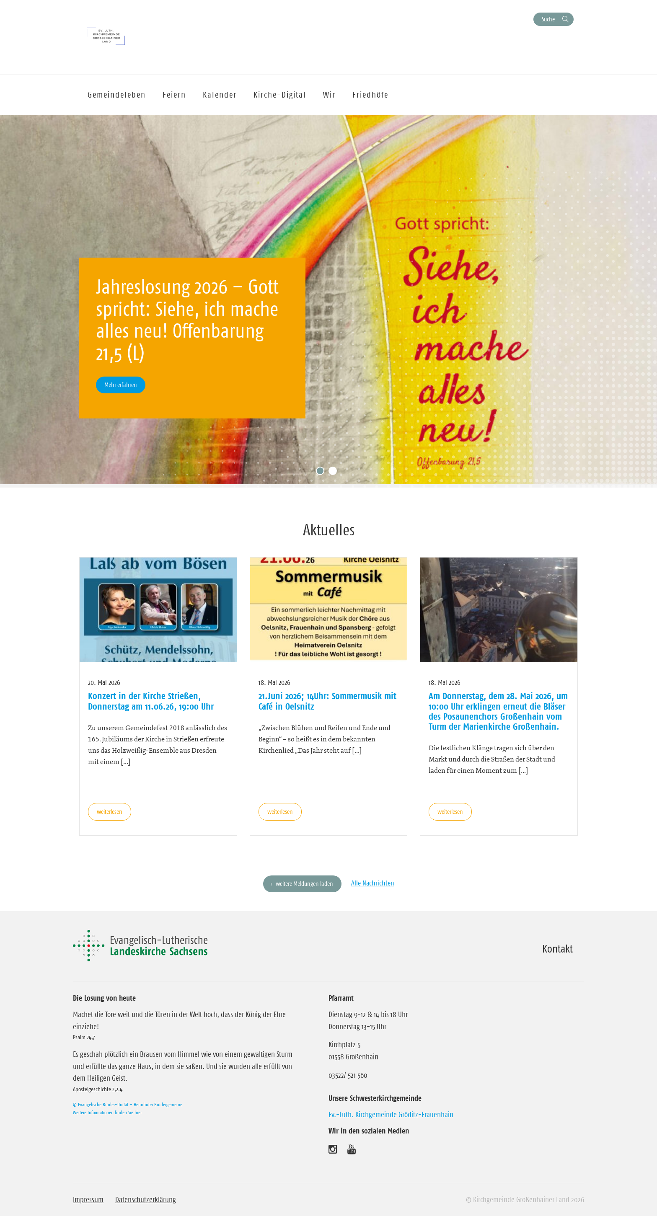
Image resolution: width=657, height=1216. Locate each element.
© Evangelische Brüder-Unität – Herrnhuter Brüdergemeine (127, 1104)
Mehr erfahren (120, 385)
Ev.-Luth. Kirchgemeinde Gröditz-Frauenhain (390, 1114)
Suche (548, 19)
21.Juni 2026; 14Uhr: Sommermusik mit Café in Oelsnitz (327, 701)
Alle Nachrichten (372, 883)
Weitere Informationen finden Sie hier (107, 1112)
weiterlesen (109, 812)
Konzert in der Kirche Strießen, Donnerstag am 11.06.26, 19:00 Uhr (151, 701)
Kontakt (557, 948)
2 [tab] (334, 473)
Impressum (88, 1199)
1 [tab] (322, 473)
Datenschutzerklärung (145, 1199)
